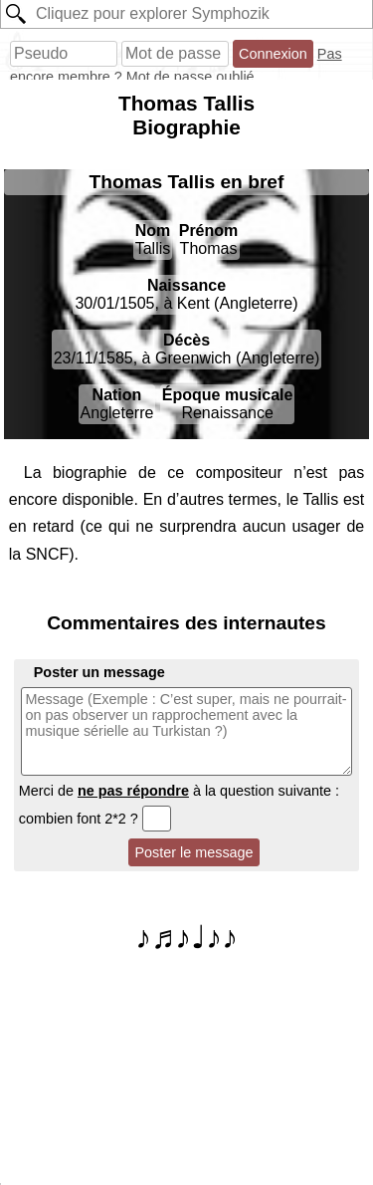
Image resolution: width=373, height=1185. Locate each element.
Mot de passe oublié (190, 77)
